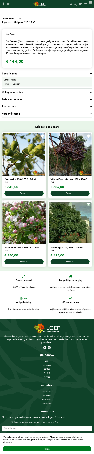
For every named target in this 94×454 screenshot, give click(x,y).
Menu (90, 4)
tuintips (47, 376)
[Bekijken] (85, 4)
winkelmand (47, 399)
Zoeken (75, 4)
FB (3, 4)
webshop (47, 364)
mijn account (47, 391)
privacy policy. (52, 422)
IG (8, 4)
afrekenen (47, 403)
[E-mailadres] (47, 428)
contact (47, 368)
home (47, 360)
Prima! (47, 448)
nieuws (47, 372)
